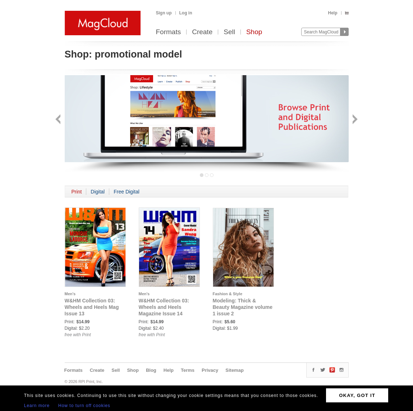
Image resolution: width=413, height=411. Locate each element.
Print (77, 192)
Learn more (37, 405)
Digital (98, 192)
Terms (187, 370)
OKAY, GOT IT (357, 395)
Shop (254, 32)
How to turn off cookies (84, 405)
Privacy (210, 370)
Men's (70, 294)
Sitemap (234, 370)
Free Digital (126, 192)
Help (332, 12)
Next (354, 120)
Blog (151, 370)
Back (58, 120)
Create (202, 32)
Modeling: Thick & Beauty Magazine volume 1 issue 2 (243, 307)
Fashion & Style (228, 294)
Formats (168, 32)
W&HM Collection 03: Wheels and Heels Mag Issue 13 (92, 307)
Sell (229, 32)
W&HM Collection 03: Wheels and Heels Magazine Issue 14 (164, 307)
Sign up (164, 12)
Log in (185, 12)
